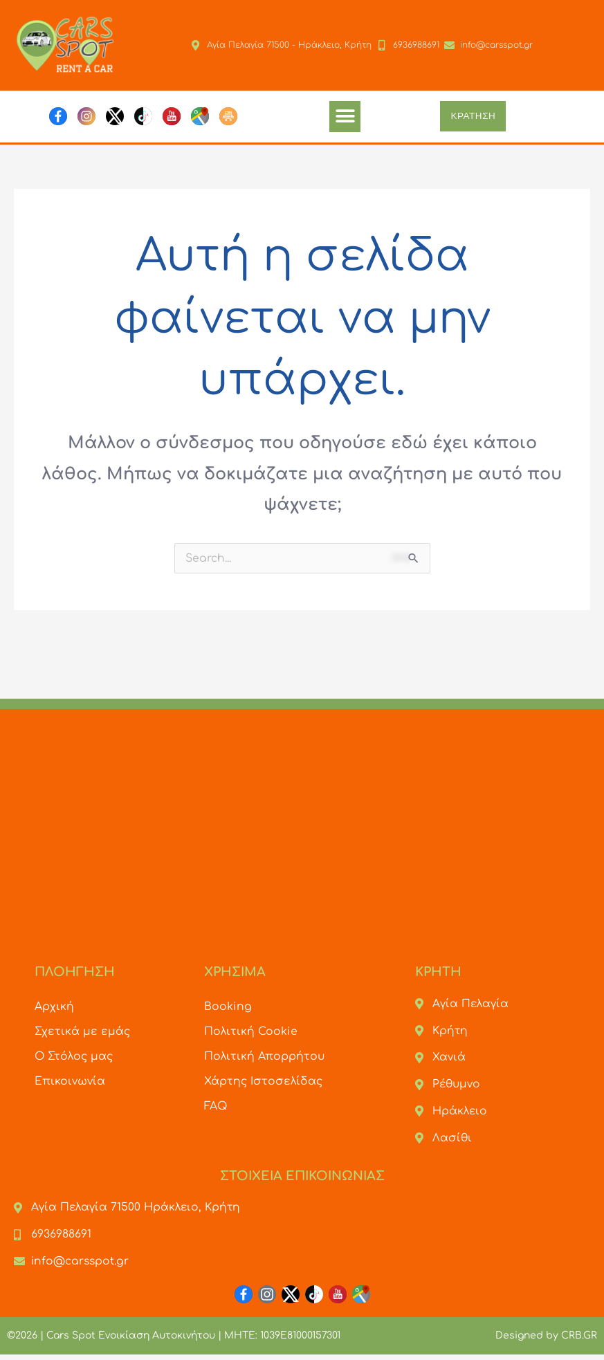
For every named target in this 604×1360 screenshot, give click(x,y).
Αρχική (54, 1006)
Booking (228, 1006)
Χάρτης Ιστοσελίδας (264, 1081)
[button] (344, 116)
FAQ (216, 1106)
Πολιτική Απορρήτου (264, 1056)
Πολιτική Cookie (251, 1031)
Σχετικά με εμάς (83, 1031)
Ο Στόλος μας (75, 1056)
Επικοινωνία (71, 1081)
